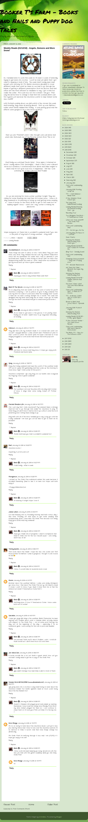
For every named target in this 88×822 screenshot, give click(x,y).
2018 (66, 150)
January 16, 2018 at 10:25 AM (30, 431)
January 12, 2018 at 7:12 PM (24, 328)
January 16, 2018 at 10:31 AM (30, 566)
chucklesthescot (14, 250)
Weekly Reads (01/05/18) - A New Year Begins (75, 317)
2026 (66, 128)
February (69, 180)
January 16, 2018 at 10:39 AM (30, 748)
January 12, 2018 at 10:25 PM (27, 477)
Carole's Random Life (16, 404)
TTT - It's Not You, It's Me (75, 230)
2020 (66, 144)
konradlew (42, 817)
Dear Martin (70, 237)
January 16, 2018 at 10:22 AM (30, 386)
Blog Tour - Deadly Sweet (75, 252)
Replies (13, 269)
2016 (66, 341)
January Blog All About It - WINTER (75, 233)
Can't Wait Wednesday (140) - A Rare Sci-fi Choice (74, 291)
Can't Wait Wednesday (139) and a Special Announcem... (74, 328)
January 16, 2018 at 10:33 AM (30, 600)
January (69, 183)
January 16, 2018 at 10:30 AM (30, 531)
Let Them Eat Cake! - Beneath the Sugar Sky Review (74, 269)
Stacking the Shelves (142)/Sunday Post (73, 313)
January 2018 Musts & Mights (73, 308)
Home (31, 804)
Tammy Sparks (14, 549)
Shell (10, 445)
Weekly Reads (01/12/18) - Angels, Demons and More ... (74, 279)
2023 (66, 136)
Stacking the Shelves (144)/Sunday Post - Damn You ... (73, 241)
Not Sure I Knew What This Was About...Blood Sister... (74, 285)
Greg (10, 363)
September (70, 161)
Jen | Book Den (14, 653)
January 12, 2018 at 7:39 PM (22, 363)
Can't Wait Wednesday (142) (74, 226)
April (68, 175)
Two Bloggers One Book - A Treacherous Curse (75, 216)
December (70, 152)
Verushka (12, 616)
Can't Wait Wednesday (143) (74, 186)
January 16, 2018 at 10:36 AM (30, 668)
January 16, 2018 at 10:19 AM (30, 310)
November (70, 155)
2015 (66, 344)
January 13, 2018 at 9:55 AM (29, 549)
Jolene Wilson (13, 512)
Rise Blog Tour (71, 213)
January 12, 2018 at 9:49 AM (30, 273)
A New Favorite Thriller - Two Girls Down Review (74, 322)
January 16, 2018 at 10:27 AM (30, 463)
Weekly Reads (14, 241)
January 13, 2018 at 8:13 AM (28, 512)
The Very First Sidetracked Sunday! (74, 203)
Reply (11, 265)
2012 (66, 350)
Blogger (59, 817)
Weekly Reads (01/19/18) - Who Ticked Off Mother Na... (75, 247)
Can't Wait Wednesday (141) (74, 255)
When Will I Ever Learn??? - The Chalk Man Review (74, 221)
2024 (66, 133)
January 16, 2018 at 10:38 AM (30, 702)
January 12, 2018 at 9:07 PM (33, 404)
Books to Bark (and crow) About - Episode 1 (75, 303)
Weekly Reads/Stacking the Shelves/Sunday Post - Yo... (74, 208)
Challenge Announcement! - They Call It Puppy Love (75, 260)
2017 (66, 338)
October (69, 158)
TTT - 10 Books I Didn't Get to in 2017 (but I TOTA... (73, 297)
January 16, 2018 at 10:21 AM (30, 347)
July (67, 166)
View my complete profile (77, 361)
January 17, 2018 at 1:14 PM (32, 761)
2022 (66, 139)
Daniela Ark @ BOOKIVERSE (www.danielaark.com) (26, 682)
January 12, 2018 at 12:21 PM (32, 287)
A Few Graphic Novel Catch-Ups (73, 199)
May (68, 172)
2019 (66, 147)
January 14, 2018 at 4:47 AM (25, 616)
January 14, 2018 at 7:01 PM (27, 723)
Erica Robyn (13, 723)
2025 (66, 130)
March (69, 177)
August (69, 164)
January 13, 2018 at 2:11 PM (23, 580)
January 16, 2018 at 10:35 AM (30, 637)
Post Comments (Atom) (21, 809)
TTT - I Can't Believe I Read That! (73, 195)
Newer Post (9, 804)
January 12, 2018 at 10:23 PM (22, 445)
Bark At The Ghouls (15, 287)
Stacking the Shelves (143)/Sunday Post (73, 274)
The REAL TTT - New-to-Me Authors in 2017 (74, 333)
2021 (66, 142)
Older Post (52, 804)
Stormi (11, 580)
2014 (66, 347)
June (68, 169)
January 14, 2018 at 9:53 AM (29, 653)
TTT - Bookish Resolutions (75, 265)
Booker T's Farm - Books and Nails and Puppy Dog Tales (39, 20)
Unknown (12, 328)
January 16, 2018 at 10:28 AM (30, 498)
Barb (15, 273)
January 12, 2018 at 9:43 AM (30, 250)
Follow (64, 111)
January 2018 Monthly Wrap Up (73, 190)
